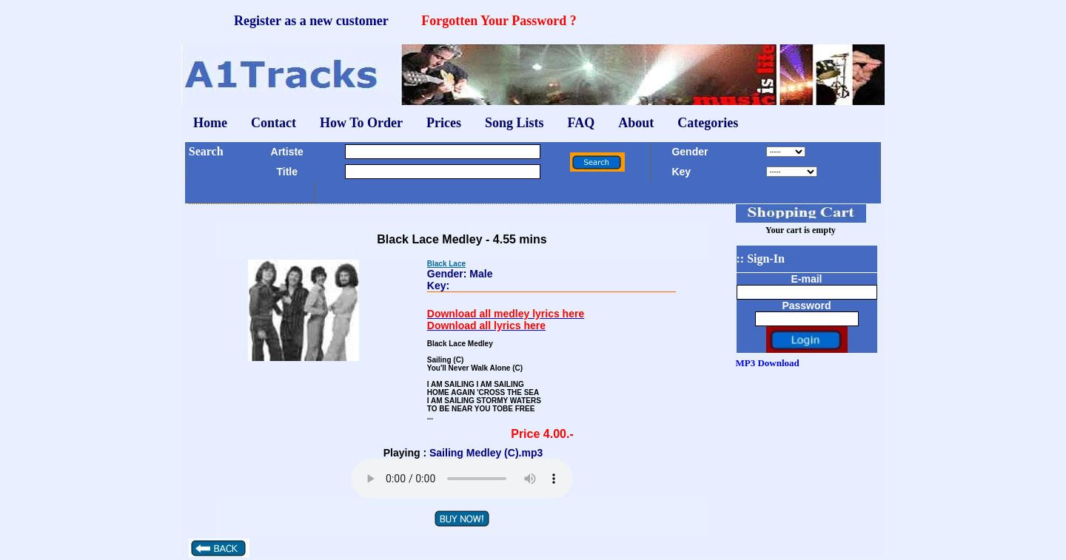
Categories (707, 122)
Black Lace (446, 264)
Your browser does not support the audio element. (462, 479)
